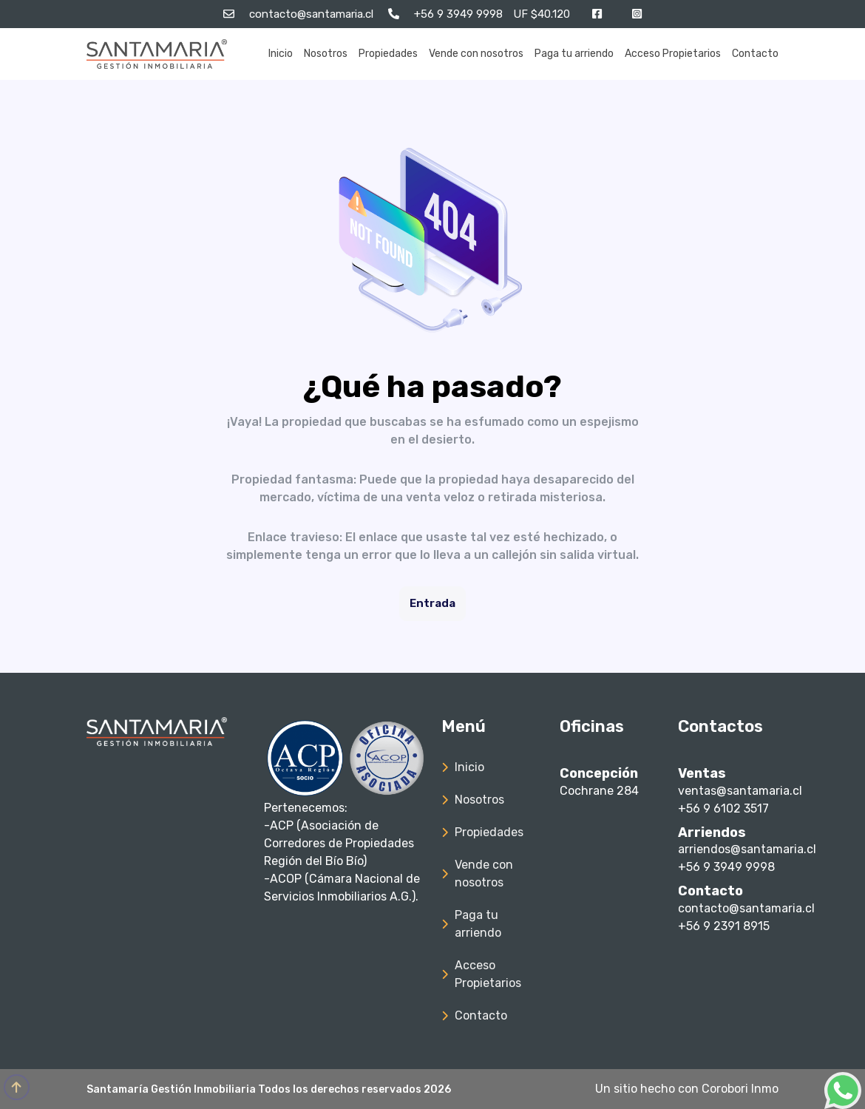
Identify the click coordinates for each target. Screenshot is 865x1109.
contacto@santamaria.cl (746, 908)
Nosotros (325, 53)
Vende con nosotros (476, 53)
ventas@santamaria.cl (740, 791)
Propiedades (388, 53)
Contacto (755, 53)
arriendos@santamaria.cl (747, 849)
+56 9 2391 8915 (724, 926)
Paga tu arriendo (574, 53)
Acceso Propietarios (673, 53)
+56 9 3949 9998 (726, 867)
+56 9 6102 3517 (723, 808)
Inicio (280, 53)
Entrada (432, 603)
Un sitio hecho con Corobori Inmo (686, 1089)
